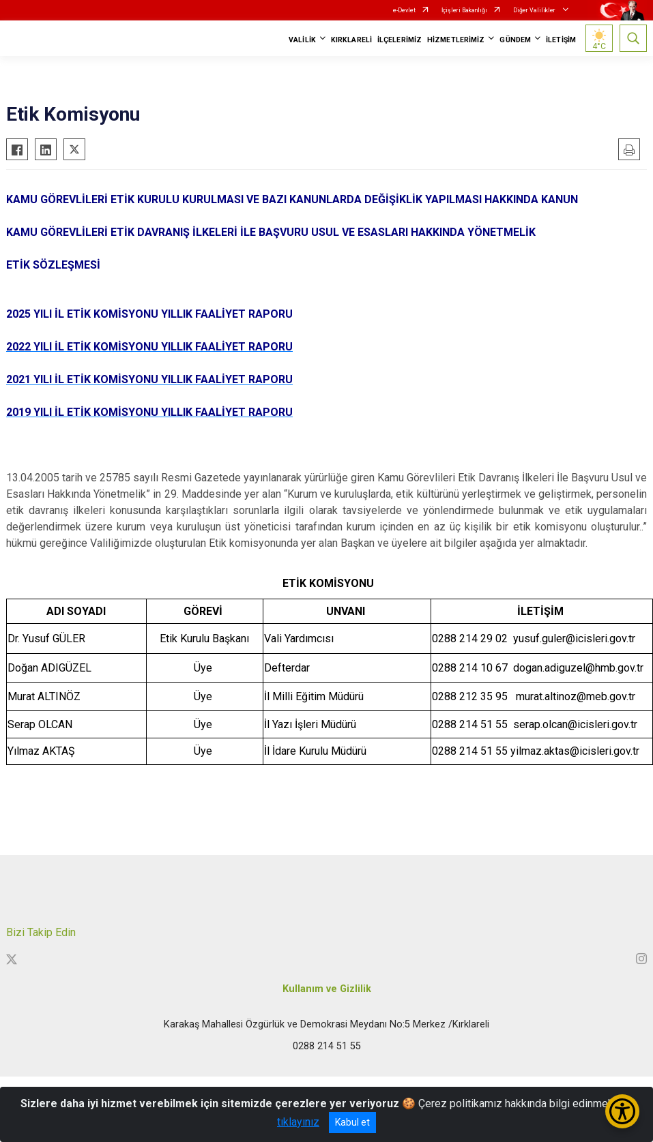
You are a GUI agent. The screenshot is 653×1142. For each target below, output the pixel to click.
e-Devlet (404, 10)
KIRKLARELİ (351, 39)
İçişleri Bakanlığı (464, 10)
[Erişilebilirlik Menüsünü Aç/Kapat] (622, 1111)
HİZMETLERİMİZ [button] (455, 39)
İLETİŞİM (561, 39)
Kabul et (352, 1122)
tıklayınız (298, 1121)
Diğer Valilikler (535, 10)
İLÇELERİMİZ (399, 39)
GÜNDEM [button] (515, 39)
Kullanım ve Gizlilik (326, 989)
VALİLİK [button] (302, 39)
